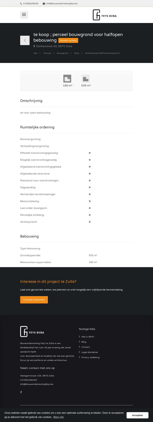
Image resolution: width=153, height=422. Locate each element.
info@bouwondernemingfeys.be (62, 3)
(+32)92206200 (30, 3)
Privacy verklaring (90, 357)
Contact (85, 347)
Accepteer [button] (137, 415)
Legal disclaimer (89, 352)
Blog (83, 342)
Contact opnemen (34, 299)
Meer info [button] (58, 417)
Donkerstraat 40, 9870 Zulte (54, 46)
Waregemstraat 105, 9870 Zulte (37, 375)
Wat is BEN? (87, 336)
